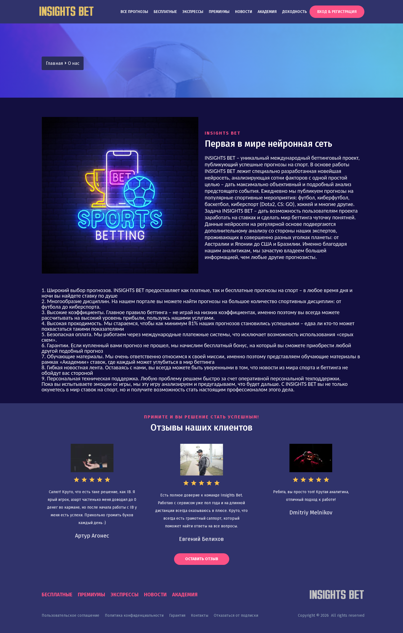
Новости (243, 11)
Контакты (199, 615)
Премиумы (219, 11)
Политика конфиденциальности (134, 615)
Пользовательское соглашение (70, 615)
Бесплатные (165, 11)
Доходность (294, 11)
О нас (73, 63)
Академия (267, 11)
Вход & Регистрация (337, 11)
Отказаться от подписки (236, 615)
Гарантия (177, 615)
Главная (54, 63)
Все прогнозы (134, 11)
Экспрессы (192, 11)
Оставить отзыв (201, 559)
